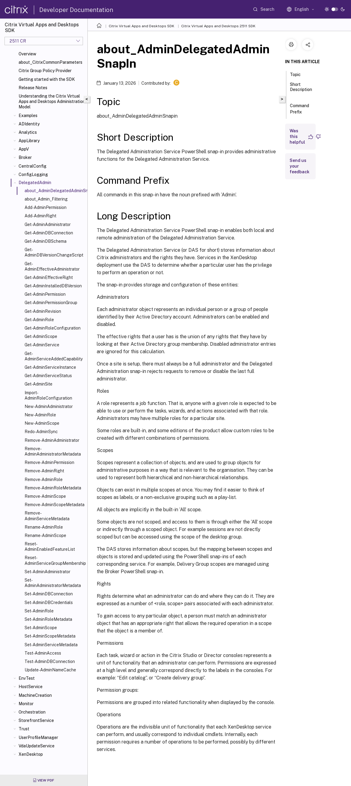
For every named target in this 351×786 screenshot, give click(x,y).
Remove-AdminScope (45, 496)
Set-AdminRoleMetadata (48, 619)
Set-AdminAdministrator (47, 571)
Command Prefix (299, 108)
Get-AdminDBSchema (45, 241)
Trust (24, 728)
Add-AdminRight (40, 215)
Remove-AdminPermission (49, 462)
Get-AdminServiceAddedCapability (54, 356)
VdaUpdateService (37, 745)
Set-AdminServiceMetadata (51, 644)
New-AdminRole (40, 414)
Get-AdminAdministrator (48, 224)
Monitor (26, 703)
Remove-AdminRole (44, 479)
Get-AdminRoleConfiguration (53, 328)
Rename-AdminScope (45, 535)
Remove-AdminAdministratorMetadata (53, 451)
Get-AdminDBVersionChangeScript (54, 252)
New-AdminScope (42, 423)
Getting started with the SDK (47, 79)
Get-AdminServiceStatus (48, 375)
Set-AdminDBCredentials (49, 602)
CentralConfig (32, 166)
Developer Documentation (76, 9)
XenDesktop (31, 754)
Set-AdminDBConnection (49, 593)
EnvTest (27, 678)
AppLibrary (29, 140)
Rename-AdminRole (44, 527)
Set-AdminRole (39, 611)
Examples (28, 115)
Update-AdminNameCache (50, 669)
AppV (24, 149)
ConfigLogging (33, 174)
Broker (25, 157)
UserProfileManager (38, 737)
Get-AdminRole (39, 319)
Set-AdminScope (41, 627)
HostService (31, 686)
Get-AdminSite (38, 384)
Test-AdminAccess (43, 653)
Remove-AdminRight (44, 470)
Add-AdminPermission (45, 207)
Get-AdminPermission (45, 294)
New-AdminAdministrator (49, 406)
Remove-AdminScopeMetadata (54, 504)
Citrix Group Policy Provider (45, 70)
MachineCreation (35, 695)
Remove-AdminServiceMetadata (47, 516)
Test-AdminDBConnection (50, 661)
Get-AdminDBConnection (49, 232)
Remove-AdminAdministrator (52, 440)
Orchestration (32, 712)
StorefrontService (36, 720)
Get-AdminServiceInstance (50, 367)
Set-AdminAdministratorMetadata (53, 583)
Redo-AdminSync (41, 431)
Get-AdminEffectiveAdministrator (52, 266)
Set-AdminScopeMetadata (50, 636)
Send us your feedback (299, 166)
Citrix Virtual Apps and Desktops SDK (141, 26)
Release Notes (33, 87)
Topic (298, 74)
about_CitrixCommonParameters (50, 62)
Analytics (28, 132)
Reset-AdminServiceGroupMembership (55, 560)
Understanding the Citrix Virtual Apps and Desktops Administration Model (52, 101)
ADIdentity (29, 124)
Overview (27, 53)
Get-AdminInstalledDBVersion (53, 285)
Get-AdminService (42, 344)
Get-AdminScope (41, 336)
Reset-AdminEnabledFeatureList (50, 546)
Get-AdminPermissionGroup (51, 302)
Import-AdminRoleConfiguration (48, 395)
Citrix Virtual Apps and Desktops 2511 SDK (218, 26)
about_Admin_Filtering (46, 199)
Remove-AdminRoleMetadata (53, 487)
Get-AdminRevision (43, 311)
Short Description (301, 89)
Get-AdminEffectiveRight (49, 277)
